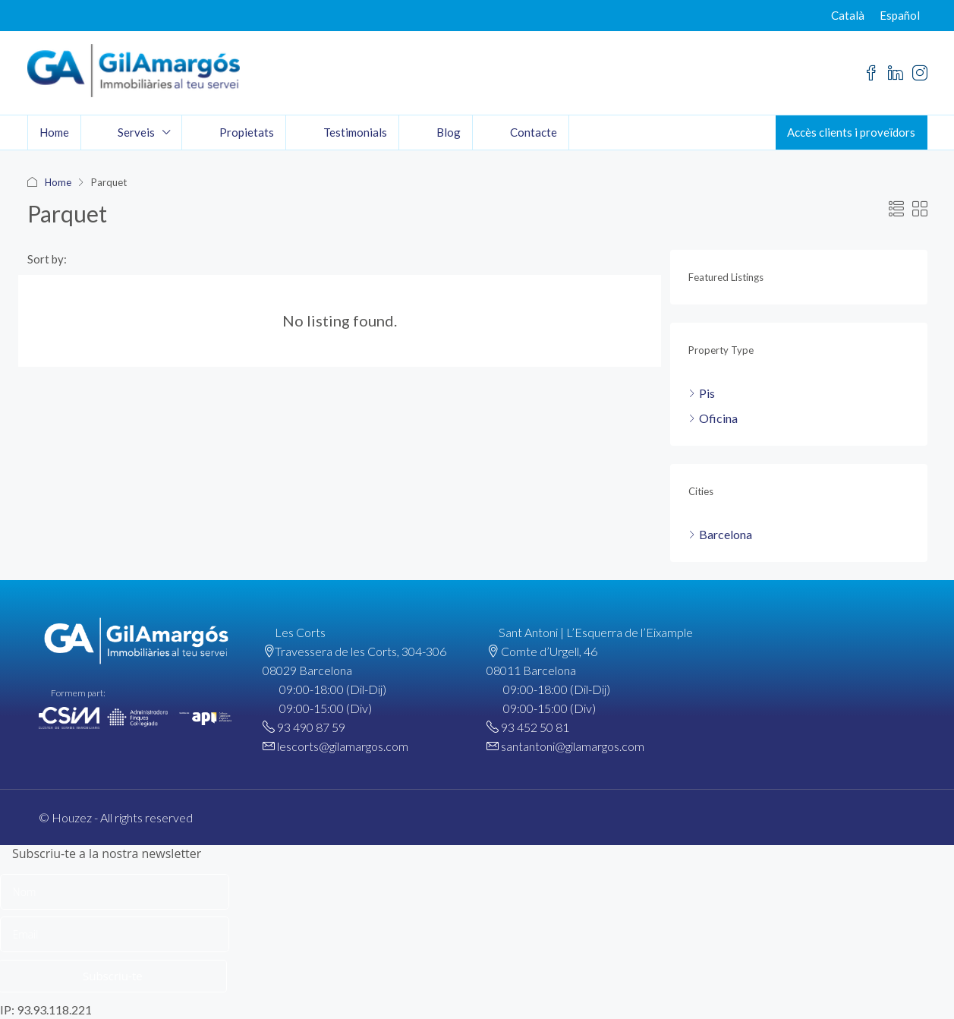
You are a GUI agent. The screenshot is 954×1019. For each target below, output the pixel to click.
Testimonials (355, 132)
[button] (896, 209)
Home (54, 132)
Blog (448, 132)
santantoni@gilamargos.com (572, 746)
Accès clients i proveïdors (851, 132)
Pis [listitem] (701, 393)
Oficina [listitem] (713, 418)
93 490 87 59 (311, 727)
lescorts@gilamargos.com (342, 746)
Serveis (136, 132)
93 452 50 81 (535, 727)
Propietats (246, 132)
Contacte (533, 132)
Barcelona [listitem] (720, 534)
